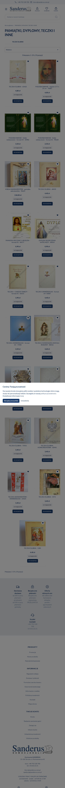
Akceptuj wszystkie (11, 401)
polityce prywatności (50, 393)
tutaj (22, 396)
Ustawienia (24, 401)
